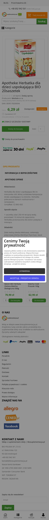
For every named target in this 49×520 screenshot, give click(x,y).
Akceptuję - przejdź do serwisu (24, 278)
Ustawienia (24, 271)
